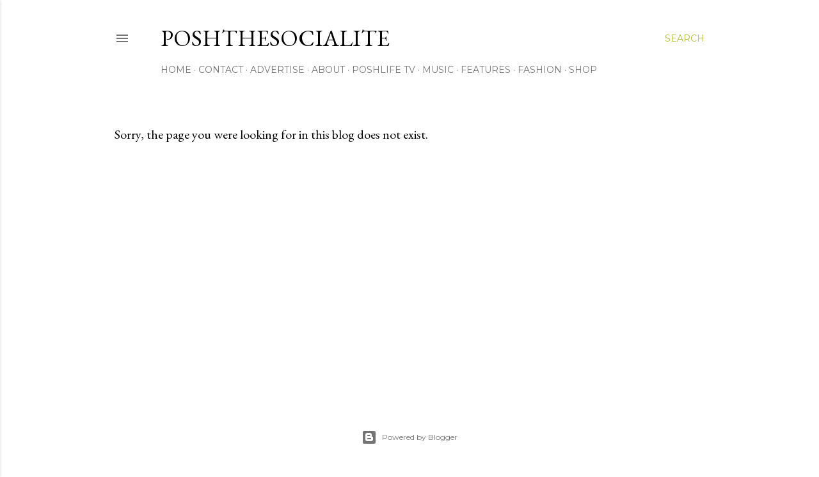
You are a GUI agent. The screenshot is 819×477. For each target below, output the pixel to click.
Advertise (277, 69)
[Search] (684, 38)
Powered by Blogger (409, 437)
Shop (583, 69)
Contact (220, 69)
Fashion (540, 69)
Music (438, 69)
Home (176, 69)
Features (486, 69)
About (328, 69)
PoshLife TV (383, 69)
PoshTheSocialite (275, 38)
